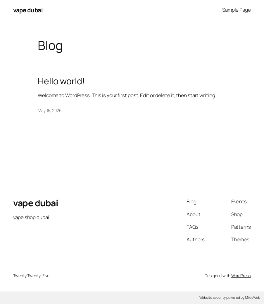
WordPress (241, 275)
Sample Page (236, 9)
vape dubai (28, 10)
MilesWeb (252, 297)
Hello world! (61, 81)
